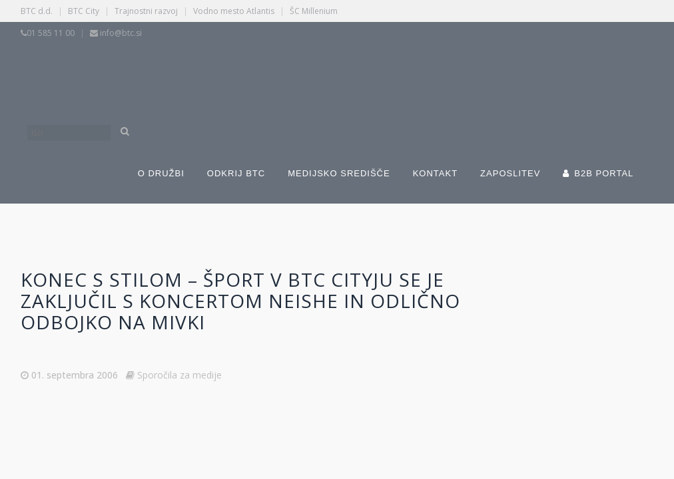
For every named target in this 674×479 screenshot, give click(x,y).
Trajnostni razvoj (146, 11)
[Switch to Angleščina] (458, 72)
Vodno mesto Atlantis (233, 11)
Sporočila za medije (179, 375)
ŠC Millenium (314, 11)
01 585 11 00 (51, 33)
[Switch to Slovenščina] (252, 72)
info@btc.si (121, 33)
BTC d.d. (37, 11)
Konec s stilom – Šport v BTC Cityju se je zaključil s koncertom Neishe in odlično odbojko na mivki (240, 301)
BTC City (83, 11)
